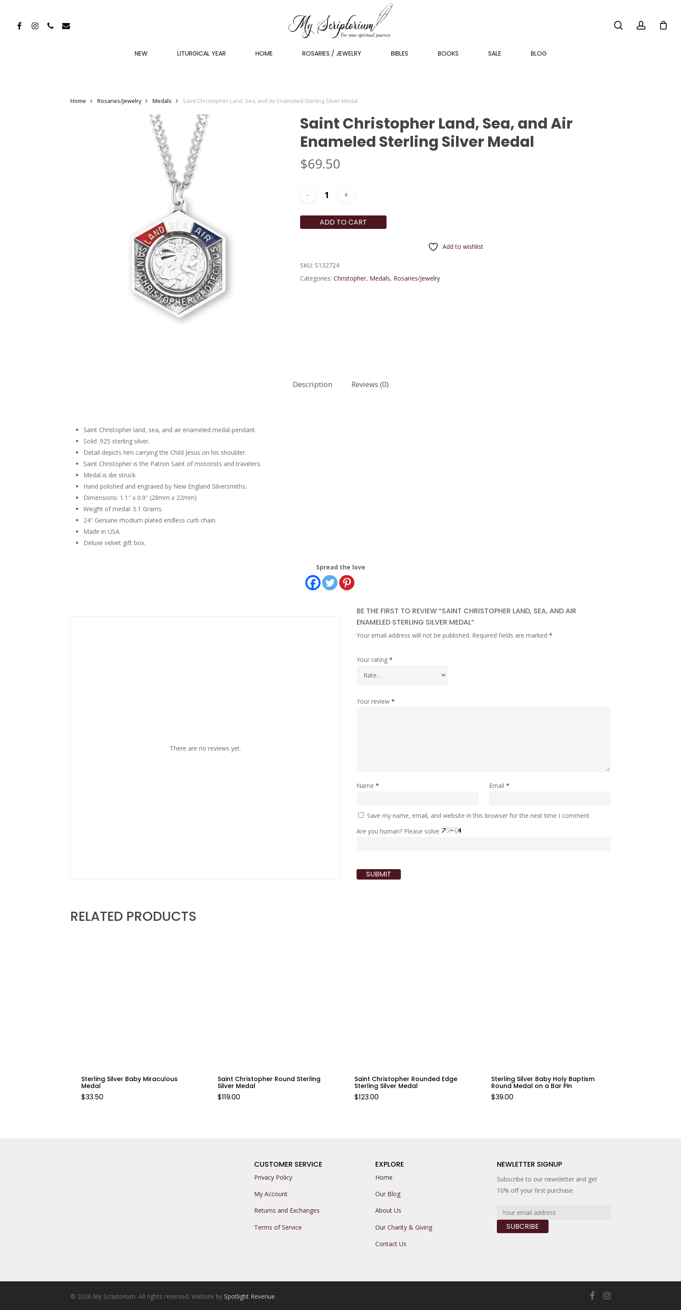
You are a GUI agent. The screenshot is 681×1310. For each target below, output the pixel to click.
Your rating (375, 659)
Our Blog (387, 1194)
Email (499, 785)
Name (368, 785)
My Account (271, 1194)
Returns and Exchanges (287, 1210)
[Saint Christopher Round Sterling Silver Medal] (272, 999)
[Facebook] (313, 582)
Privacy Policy (273, 1177)
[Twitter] (329, 582)
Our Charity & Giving (403, 1227)
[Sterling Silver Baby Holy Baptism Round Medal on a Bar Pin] (545, 999)
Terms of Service (278, 1227)
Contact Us (391, 1244)
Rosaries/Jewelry (119, 101)
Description (312, 384)
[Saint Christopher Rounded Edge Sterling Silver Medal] (408, 999)
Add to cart (343, 222)
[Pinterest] (346, 582)
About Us (388, 1210)
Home (78, 101)
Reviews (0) (370, 384)
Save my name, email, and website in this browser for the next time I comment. (479, 815)
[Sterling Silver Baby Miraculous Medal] (135, 999)
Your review (376, 701)
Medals (162, 101)
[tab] (312, 385)
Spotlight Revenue (249, 1296)
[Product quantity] (327, 194)
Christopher (350, 278)
